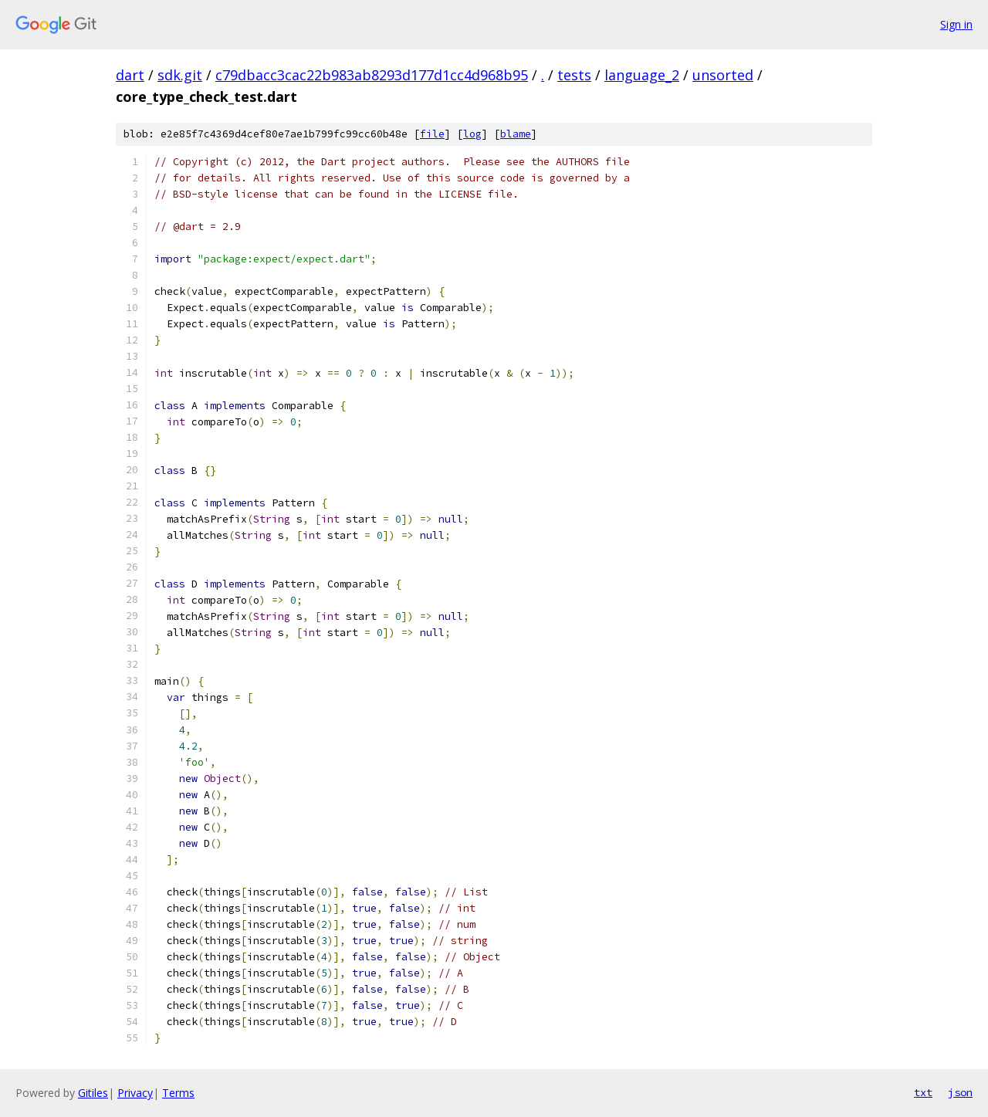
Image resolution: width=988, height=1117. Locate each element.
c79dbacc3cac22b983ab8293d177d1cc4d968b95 (371, 75)
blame (515, 133)
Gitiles (93, 1092)
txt (923, 1092)
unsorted (722, 75)
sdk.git (179, 75)
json (960, 1092)
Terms (178, 1092)
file (432, 133)
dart (130, 75)
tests (574, 75)
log (472, 133)
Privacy (135, 1092)
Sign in (956, 24)
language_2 (641, 75)
